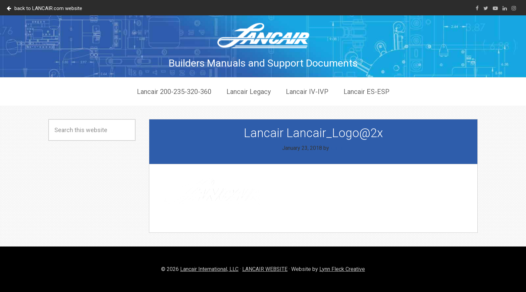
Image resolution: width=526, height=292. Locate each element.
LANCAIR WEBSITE (264, 269)
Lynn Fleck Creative (342, 269)
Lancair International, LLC (209, 269)
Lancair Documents (263, 35)
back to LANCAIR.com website (44, 8)
